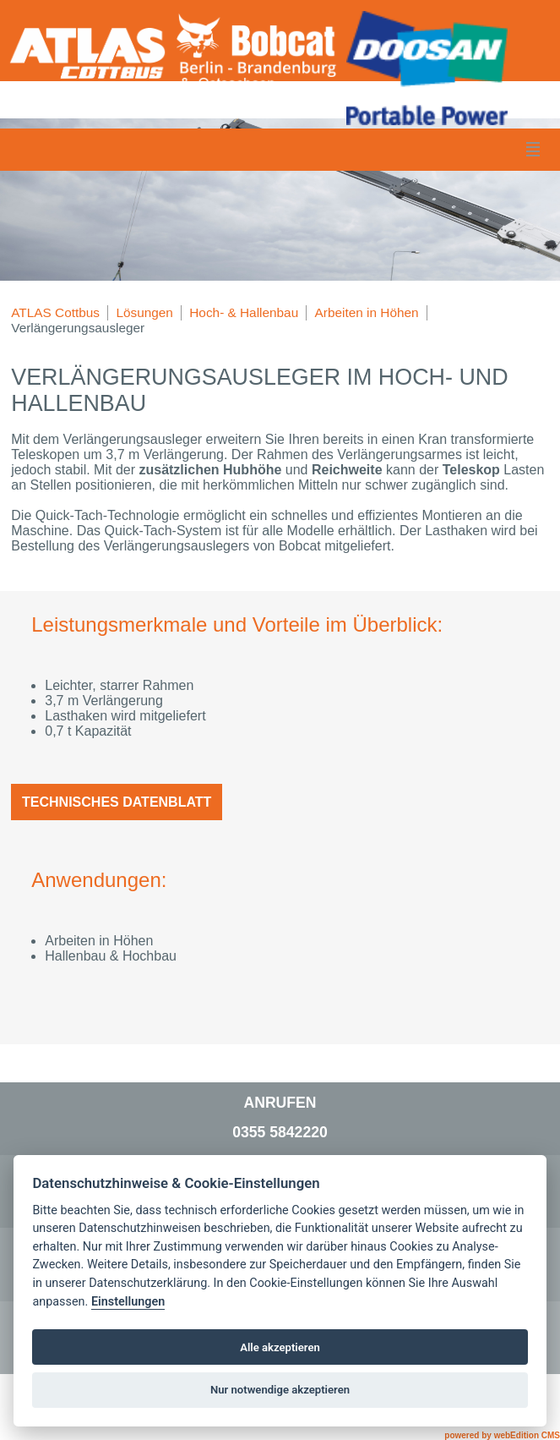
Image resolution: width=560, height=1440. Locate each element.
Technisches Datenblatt (116, 802)
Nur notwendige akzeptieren (280, 1389)
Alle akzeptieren (280, 1347)
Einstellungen (128, 1302)
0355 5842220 (280, 1132)
